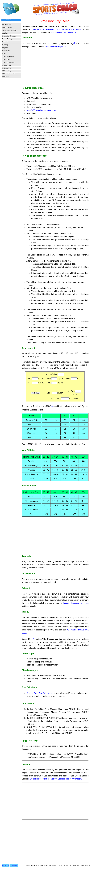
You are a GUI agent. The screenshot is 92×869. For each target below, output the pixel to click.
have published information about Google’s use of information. (55, 779)
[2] (34, 638)
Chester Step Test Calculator (39, 693)
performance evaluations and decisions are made (57, 29)
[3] (52, 405)
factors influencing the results (63, 32)
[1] (74, 43)
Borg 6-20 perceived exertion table (41, 110)
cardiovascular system (56, 47)
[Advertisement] (55, 67)
